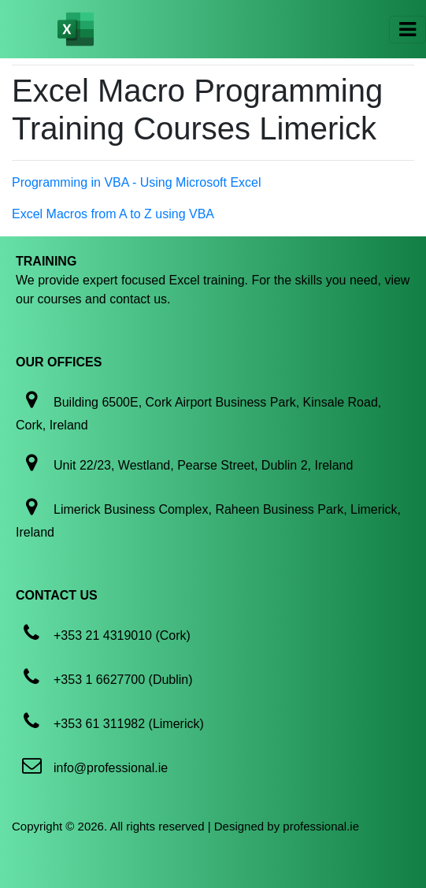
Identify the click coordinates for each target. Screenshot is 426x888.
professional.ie (321, 826)
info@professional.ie (111, 768)
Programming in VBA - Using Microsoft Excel (136, 182)
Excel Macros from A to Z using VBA (113, 214)
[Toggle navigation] (407, 29)
